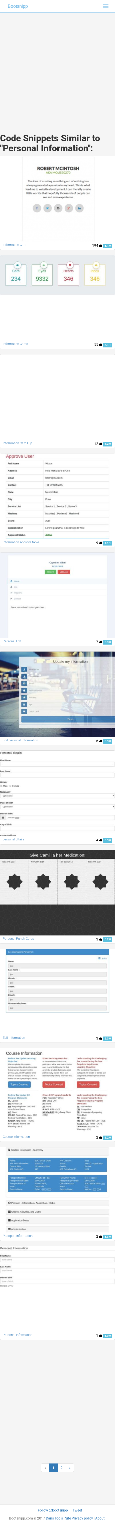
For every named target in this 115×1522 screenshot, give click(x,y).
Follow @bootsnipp (53, 1510)
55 (98, 344)
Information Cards (15, 344)
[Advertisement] (55, 68)
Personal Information (17, 1335)
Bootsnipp (18, 6)
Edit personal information (20, 740)
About (100, 1518)
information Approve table (21, 542)
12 (98, 444)
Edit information (14, 1038)
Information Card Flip (17, 443)
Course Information (16, 1137)
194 (97, 245)
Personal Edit (12, 641)
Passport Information (18, 1236)
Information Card (14, 245)
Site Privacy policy (79, 1518)
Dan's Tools (54, 1518)
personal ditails (13, 839)
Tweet (77, 1510)
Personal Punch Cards (18, 938)
